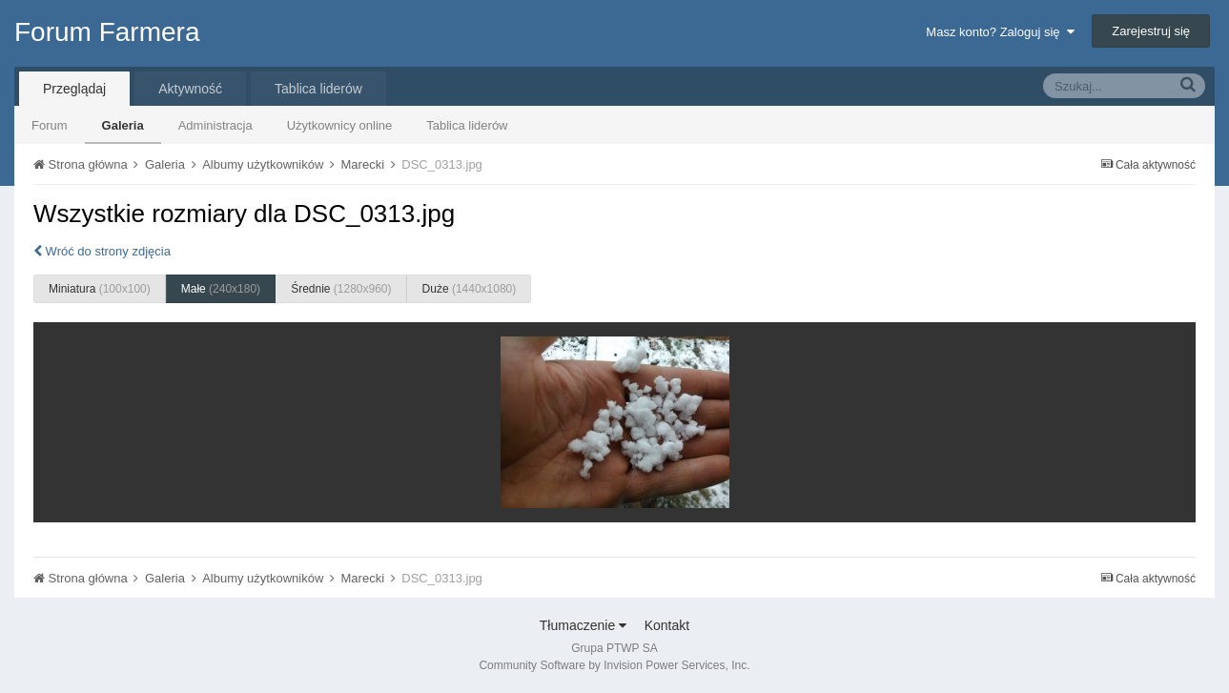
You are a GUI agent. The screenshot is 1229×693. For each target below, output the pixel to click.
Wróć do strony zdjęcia (102, 251)
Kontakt (667, 625)
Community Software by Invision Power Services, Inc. (614, 665)
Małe (220, 289)
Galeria (123, 125)
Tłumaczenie (583, 625)
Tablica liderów (466, 125)
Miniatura (100, 289)
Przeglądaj (74, 88)
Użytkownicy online (340, 125)
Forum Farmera (106, 32)
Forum (49, 125)
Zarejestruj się (1151, 31)
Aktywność (190, 88)
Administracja (215, 125)
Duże (469, 289)
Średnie (341, 289)
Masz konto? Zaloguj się (1000, 32)
